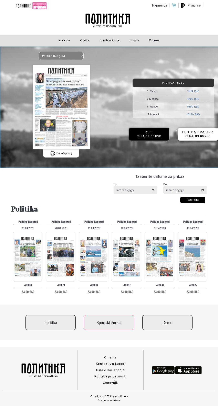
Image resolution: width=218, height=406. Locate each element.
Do (165, 184)
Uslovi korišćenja (110, 370)
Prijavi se (194, 5)
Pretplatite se (173, 82)
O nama (110, 357)
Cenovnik (110, 382)
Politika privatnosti (110, 376)
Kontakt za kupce (110, 363)
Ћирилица (159, 5)
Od (115, 184)
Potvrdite (193, 199)
